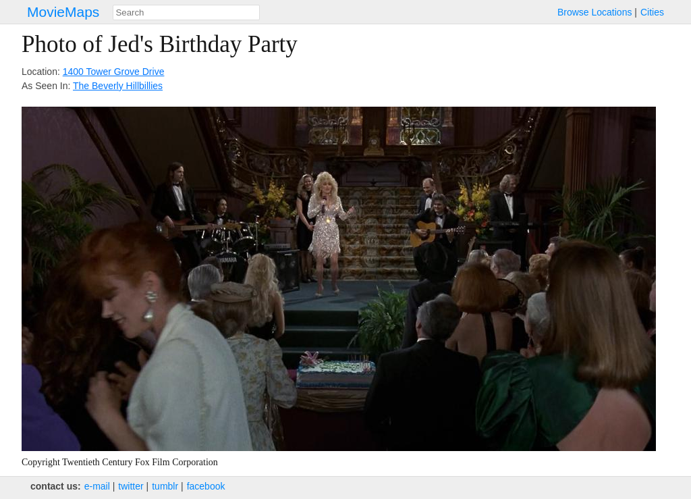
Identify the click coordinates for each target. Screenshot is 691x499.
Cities (652, 12)
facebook (206, 486)
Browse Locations (594, 12)
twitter (130, 486)
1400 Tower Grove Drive (114, 71)
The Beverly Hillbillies (118, 85)
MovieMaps (63, 12)
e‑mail (97, 486)
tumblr (165, 486)
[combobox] (186, 12)
